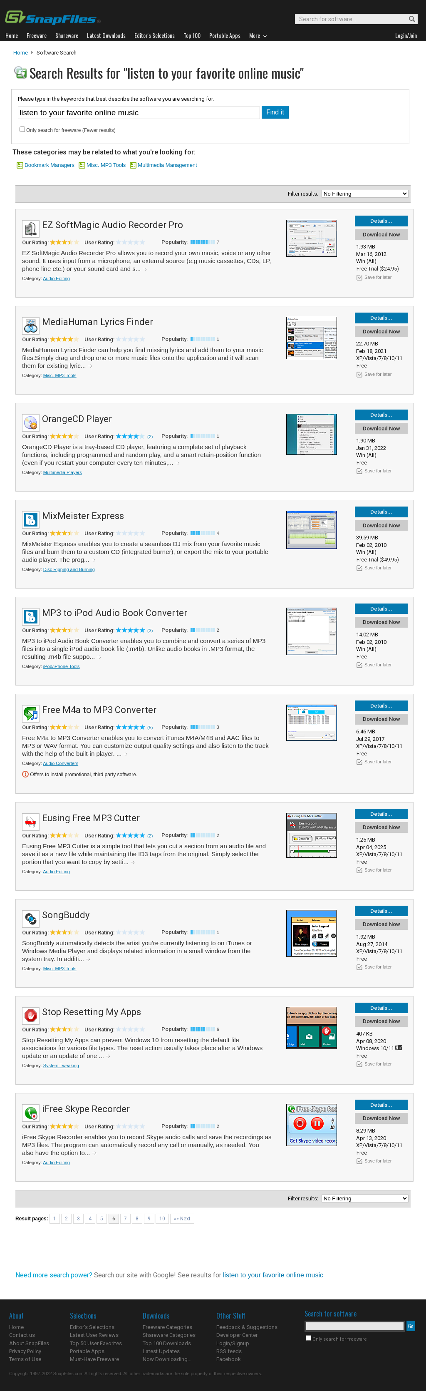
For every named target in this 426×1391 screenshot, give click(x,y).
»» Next (182, 1219)
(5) (150, 727)
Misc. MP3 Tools (106, 165)
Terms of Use (25, 1359)
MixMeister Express (83, 516)
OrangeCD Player (77, 419)
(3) (150, 630)
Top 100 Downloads (167, 1343)
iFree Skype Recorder (86, 1109)
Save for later (377, 277)
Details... (381, 221)
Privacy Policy (25, 1351)
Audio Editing (56, 278)
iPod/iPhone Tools (61, 666)
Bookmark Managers (49, 165)
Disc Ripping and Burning (69, 569)
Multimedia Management (167, 165)
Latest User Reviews (94, 1335)
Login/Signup (232, 1343)
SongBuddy (65, 915)
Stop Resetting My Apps (91, 1012)
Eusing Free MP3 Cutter (91, 818)
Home (20, 53)
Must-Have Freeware (94, 1359)
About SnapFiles (29, 1343)
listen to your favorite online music (273, 1275)
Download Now (381, 234)
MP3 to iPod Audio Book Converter (114, 613)
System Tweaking (61, 1065)
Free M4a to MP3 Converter (99, 710)
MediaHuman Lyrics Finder (97, 322)
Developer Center (237, 1335)
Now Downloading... (167, 1359)
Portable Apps (87, 1351)
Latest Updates (161, 1351)
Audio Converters (60, 763)
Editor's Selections (92, 1327)
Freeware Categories (167, 1327)
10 (162, 1219)
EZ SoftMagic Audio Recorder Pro (112, 225)
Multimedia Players (62, 472)
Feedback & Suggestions (246, 1327)
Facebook (228, 1359)
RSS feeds (229, 1351)
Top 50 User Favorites (96, 1343)
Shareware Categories (169, 1335)
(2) (150, 436)
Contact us (22, 1335)
